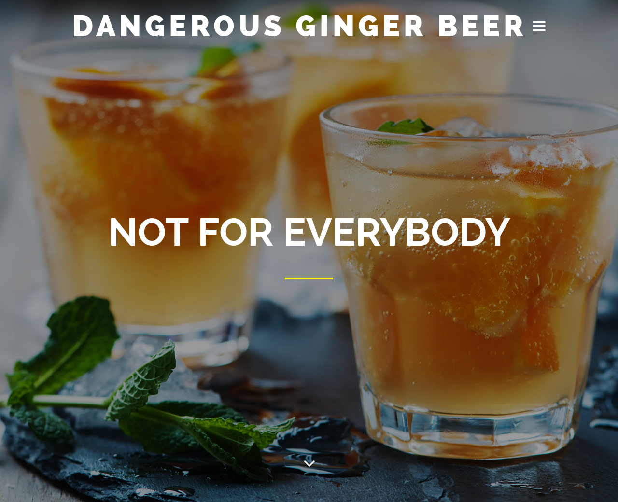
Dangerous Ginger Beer (299, 26)
